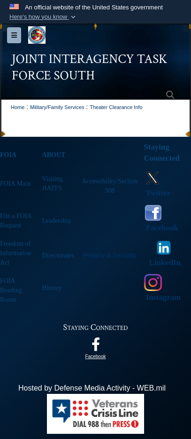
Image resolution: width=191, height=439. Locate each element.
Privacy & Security (110, 255)
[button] (43, 17)
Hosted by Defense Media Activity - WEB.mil (92, 388)
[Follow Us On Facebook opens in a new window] (95, 347)
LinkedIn (164, 262)
